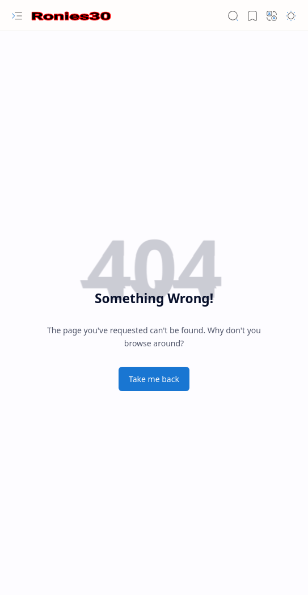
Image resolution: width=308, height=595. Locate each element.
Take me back (154, 379)
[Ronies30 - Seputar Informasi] (70, 16)
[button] (17, 15)
